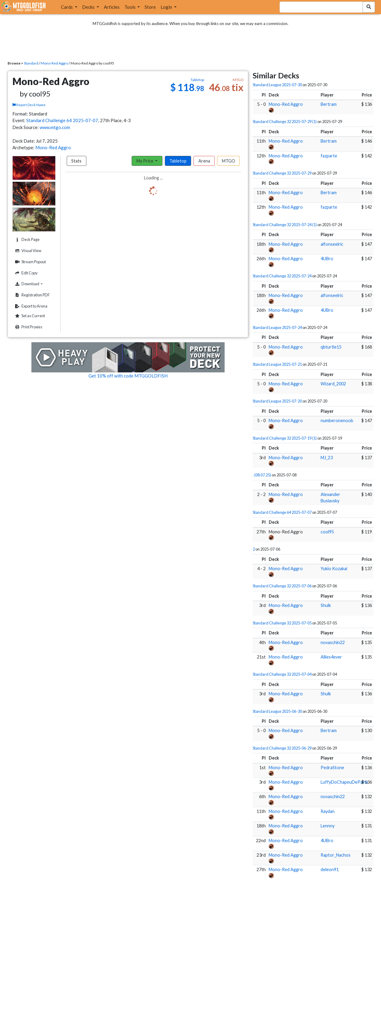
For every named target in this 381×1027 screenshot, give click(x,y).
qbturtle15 (331, 346)
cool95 (327, 531)
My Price (145, 160)
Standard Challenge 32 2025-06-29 (282, 748)
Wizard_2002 (333, 383)
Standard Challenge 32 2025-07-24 (282, 275)
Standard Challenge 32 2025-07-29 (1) (285, 121)
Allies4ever (331, 656)
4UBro (327, 258)
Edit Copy (26, 273)
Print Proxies (28, 327)
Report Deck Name (29, 105)
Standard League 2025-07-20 (277, 401)
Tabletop (178, 160)
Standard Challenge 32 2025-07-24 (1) (285, 224)
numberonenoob (337, 420)
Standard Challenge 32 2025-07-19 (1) (285, 438)
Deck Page (27, 239)
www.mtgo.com (55, 127)
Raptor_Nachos (336, 855)
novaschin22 (333, 642)
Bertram (329, 104)
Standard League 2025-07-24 (277, 327)
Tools (130, 7)
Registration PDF (32, 295)
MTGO (228, 160)
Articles (112, 7)
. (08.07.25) (262, 474)
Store (150, 7)
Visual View (27, 251)
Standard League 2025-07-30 (277, 84)
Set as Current (29, 316)
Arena (204, 160)
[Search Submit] (369, 7)
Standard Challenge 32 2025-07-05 (282, 623)
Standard (31, 63)
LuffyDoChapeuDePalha (344, 782)
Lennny (328, 825)
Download (34, 284)
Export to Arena (30, 306)
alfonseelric (332, 244)
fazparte (329, 155)
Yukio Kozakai (334, 568)
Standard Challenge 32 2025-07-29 (282, 173)
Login (167, 7)
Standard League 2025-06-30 (277, 711)
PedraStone (332, 767)
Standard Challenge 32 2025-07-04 (282, 674)
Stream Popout (30, 262)
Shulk (326, 605)
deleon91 (330, 869)
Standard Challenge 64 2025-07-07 (62, 120)
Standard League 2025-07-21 (277, 364)
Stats (76, 160)
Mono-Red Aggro (54, 63)
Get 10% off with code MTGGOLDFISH (128, 375)
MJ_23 (327, 457)
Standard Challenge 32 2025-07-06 (282, 585)
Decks (88, 7)
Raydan (328, 811)
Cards (67, 7)
